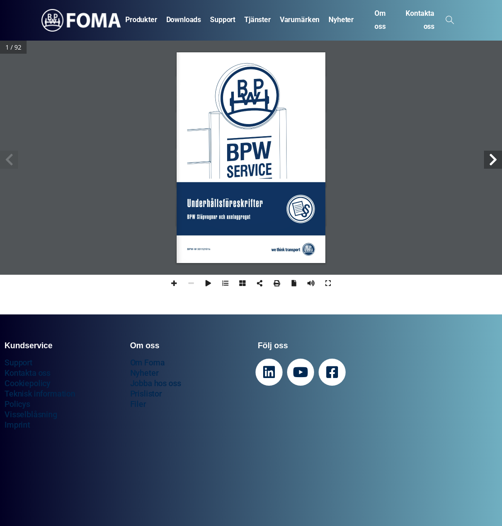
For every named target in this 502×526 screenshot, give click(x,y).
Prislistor (146, 393)
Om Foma (147, 362)
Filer (138, 404)
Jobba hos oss (155, 383)
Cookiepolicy (27, 383)
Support (18, 362)
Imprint (17, 424)
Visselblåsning (31, 414)
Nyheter (144, 373)
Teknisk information (40, 393)
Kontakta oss (27, 373)
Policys (17, 404)
